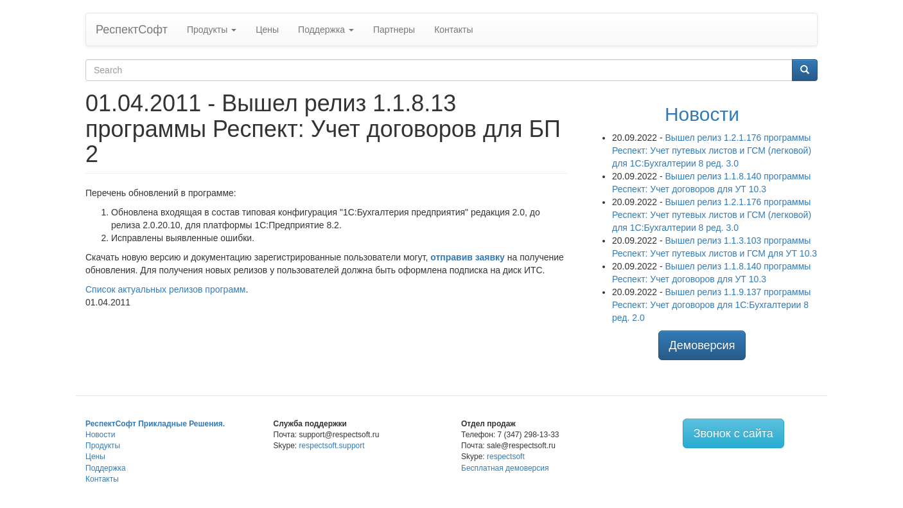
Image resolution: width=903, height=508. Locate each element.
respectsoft (506, 456)
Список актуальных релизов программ (165, 289)
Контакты (453, 29)
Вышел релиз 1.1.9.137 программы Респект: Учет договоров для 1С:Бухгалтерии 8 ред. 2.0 (711, 305)
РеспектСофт (132, 29)
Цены (267, 29)
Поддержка (326, 29)
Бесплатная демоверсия (504, 468)
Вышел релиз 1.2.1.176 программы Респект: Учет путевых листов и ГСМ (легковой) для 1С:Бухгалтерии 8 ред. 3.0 (711, 150)
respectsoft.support (332, 445)
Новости (702, 114)
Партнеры (394, 29)
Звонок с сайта (733, 433)
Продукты (211, 29)
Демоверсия (702, 345)
